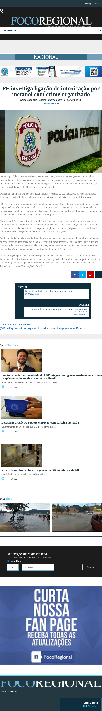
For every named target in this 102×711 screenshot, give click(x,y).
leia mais (14, 387)
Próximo (90, 567)
